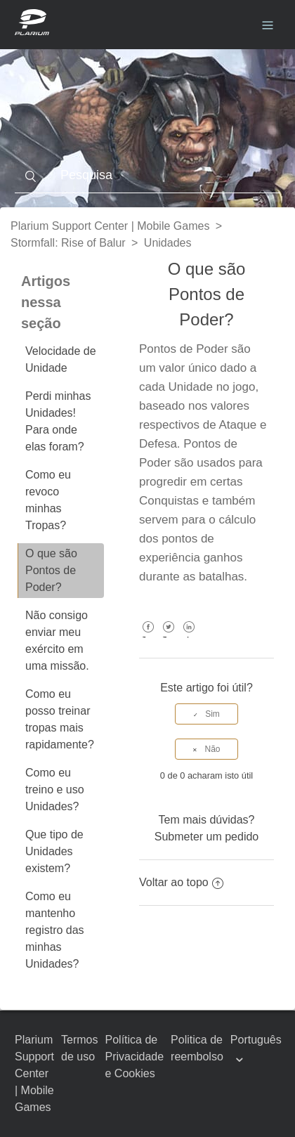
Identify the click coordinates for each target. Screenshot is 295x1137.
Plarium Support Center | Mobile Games (110, 226)
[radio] (206, 714)
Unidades (168, 243)
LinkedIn (189, 637)
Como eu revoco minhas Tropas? (48, 500)
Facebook (148, 637)
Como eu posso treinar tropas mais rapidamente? (59, 719)
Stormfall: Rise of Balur (68, 243)
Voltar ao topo (181, 882)
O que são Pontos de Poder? (51, 570)
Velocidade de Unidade (60, 359)
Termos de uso (79, 1048)
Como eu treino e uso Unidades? (54, 789)
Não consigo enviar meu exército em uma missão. (57, 640)
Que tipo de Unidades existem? (54, 851)
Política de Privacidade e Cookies (134, 1056)
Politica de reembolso (197, 1048)
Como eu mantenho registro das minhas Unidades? (54, 930)
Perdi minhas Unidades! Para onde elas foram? (58, 421)
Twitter (168, 637)
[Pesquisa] (147, 175)
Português (256, 1040)
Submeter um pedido (207, 837)
